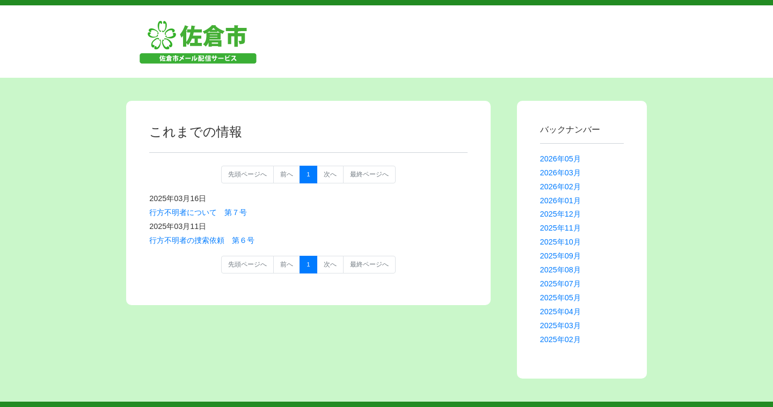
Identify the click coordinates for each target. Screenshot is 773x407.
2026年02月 (560, 186)
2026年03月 (560, 172)
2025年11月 (560, 228)
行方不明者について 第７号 (198, 212)
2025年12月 (560, 214)
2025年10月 (560, 242)
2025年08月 (560, 269)
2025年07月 (560, 283)
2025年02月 (560, 339)
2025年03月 (560, 325)
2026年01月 (560, 200)
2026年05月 (560, 158)
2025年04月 (560, 311)
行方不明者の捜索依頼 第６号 (201, 240)
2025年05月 (560, 297)
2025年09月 (560, 255)
